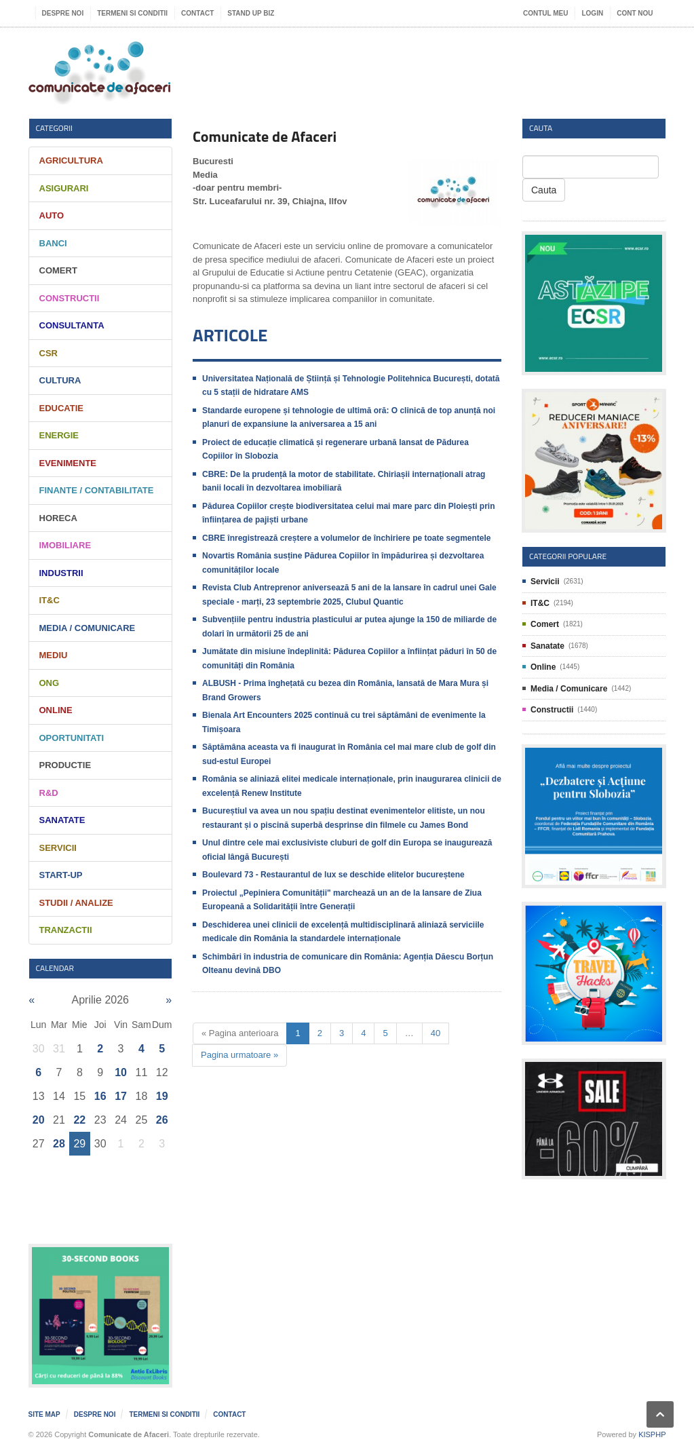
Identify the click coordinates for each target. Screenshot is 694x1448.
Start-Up (61, 875)
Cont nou (635, 13)
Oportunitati (71, 738)
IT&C (49, 600)
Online (56, 710)
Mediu (53, 655)
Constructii (69, 298)
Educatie (61, 408)
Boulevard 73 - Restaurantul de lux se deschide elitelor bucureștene (333, 874)
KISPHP (652, 1434)
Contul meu (545, 13)
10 (121, 1072)
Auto (51, 215)
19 (162, 1096)
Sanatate (62, 820)
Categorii (54, 127)
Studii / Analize (76, 903)
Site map (44, 1414)
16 (100, 1096)
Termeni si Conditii (132, 13)
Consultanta (71, 325)
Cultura (60, 380)
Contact (197, 13)
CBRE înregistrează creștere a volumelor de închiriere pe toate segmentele (346, 538)
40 (435, 1033)
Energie (59, 435)
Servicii (58, 848)
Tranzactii (65, 930)
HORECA (58, 518)
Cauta (543, 190)
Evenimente (68, 463)
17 (121, 1096)
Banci (53, 243)
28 (59, 1143)
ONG (49, 683)
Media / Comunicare (87, 628)
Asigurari (64, 188)
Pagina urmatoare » (239, 1055)
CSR (48, 353)
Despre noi (63, 13)
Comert (58, 270)
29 (79, 1143)
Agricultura (71, 160)
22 (79, 1120)
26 (162, 1120)
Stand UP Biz (250, 13)
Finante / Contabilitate (96, 490)
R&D (48, 793)
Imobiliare (65, 545)
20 (39, 1120)
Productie (65, 765)
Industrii (61, 573)
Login (592, 13)
